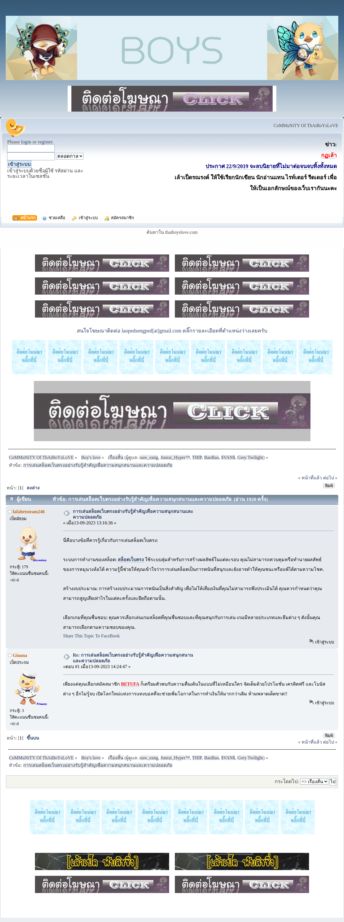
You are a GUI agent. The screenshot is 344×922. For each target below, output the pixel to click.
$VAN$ (228, 457)
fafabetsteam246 (29, 511)
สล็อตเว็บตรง (131, 559)
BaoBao (211, 457)
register (45, 142)
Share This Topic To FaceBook (91, 635)
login (26, 142)
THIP (197, 457)
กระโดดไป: (287, 781)
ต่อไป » (330, 477)
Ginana (20, 655)
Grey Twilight (250, 457)
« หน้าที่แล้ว (310, 477)
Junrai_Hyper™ (175, 457)
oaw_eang (149, 457)
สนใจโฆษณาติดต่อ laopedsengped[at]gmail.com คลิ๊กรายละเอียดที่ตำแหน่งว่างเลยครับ (172, 331)
